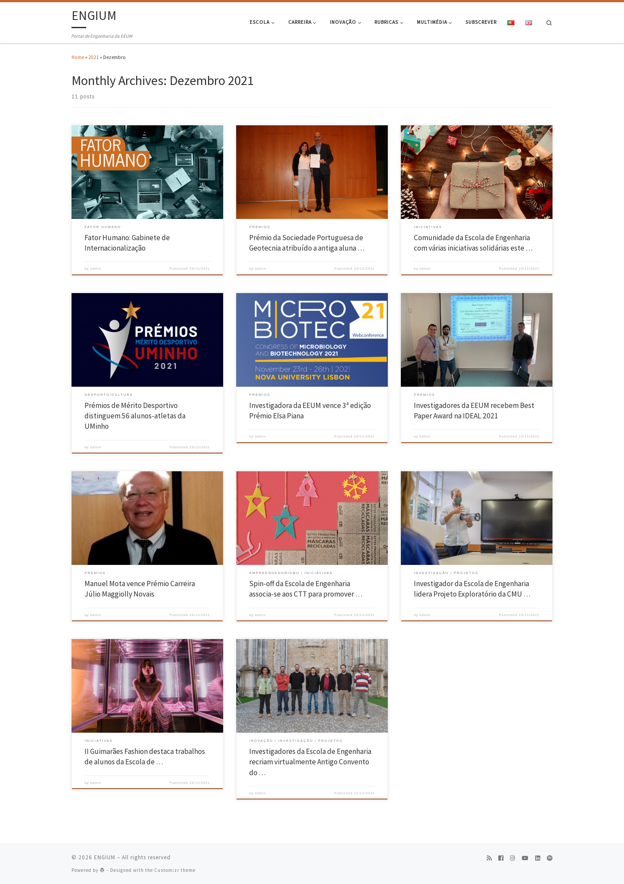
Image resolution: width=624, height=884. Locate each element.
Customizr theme (174, 870)
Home (78, 57)
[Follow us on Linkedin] (537, 858)
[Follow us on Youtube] (525, 858)
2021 (93, 57)
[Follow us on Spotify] (549, 858)
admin (95, 269)
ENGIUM (104, 857)
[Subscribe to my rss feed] (489, 858)
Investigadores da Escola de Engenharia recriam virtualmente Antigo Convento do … (310, 762)
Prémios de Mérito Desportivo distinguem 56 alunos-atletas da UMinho (134, 416)
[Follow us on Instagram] (512, 858)
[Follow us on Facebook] (500, 858)
